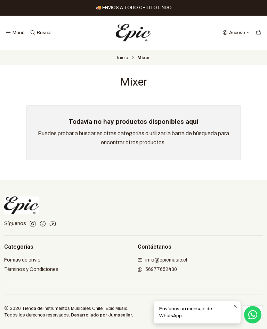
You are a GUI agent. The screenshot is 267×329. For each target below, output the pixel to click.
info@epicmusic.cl (162, 260)
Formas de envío (22, 260)
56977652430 (157, 269)
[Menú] (15, 33)
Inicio (122, 57)
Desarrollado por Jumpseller (101, 315)
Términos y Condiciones (31, 269)
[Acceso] (236, 33)
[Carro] (258, 33)
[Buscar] (40, 33)
